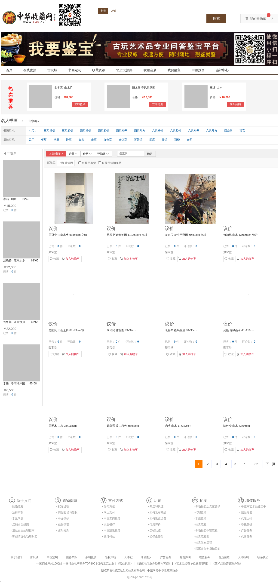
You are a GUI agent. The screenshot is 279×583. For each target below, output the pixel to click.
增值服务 (204, 557)
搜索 (216, 18)
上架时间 (56, 153)
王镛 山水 (216, 87)
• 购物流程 (17, 506)
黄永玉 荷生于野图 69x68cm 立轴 (185, 234)
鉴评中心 (222, 70)
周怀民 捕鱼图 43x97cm (121, 330)
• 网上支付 (108, 512)
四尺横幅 (85, 130)
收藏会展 (150, 70)
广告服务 (165, 557)
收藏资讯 (98, 70)
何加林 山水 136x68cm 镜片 (240, 234)
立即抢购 (80, 104)
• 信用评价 (154, 524)
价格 (87, 153)
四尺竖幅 (103, 130)
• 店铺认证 (154, 530)
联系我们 (262, 557)
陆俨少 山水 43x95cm (236, 425)
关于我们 (16, 557)
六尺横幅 (157, 130)
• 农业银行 (108, 524)
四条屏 (228, 130)
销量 (73, 153)
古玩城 (52, 70)
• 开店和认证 (156, 506)
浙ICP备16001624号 (139, 577)
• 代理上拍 (245, 518)
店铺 (113, 10)
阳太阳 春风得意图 (143, 87)
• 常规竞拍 (200, 518)
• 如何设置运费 (157, 518)
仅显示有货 (89, 163)
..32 (255, 464)
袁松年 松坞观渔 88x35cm (181, 330)
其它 (242, 130)
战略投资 (91, 557)
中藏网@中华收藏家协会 (162, 570)
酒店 (152, 139)
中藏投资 (198, 70)
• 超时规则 (62, 530)
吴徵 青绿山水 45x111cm (238, 330)
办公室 (108, 139)
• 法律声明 (17, 512)
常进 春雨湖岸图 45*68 (20, 383)
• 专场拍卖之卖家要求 (207, 506)
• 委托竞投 (245, 524)
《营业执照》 (125, 563)
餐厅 (44, 139)
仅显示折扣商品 (111, 163)
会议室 (123, 139)
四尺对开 (121, 130)
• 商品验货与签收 (67, 512)
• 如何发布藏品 (157, 512)
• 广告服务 (245, 530)
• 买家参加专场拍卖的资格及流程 (207, 549)
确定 (150, 153)
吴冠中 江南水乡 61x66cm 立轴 (68, 234)
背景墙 (138, 139)
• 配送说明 (62, 506)
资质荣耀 (224, 557)
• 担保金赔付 (156, 536)
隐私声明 (110, 557)
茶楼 (177, 139)
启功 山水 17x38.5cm (178, 425)
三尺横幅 (49, 130)
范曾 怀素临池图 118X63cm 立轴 (127, 234)
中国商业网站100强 (49, 563)
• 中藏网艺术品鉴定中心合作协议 (252, 507)
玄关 (81, 139)
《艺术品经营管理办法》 (227, 563)
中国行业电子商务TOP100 (79, 563)
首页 (9, 70)
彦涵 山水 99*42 (16, 199)
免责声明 (185, 557)
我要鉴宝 (174, 70)
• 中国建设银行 (111, 530)
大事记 (128, 557)
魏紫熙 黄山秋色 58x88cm (123, 425)
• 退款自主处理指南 (23, 530)
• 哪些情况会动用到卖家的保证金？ (24, 537)
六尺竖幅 (175, 130)
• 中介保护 (62, 518)
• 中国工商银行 (111, 518)
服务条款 (71, 557)
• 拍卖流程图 (201, 536)
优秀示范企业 (106, 563)
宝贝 (103, 10)
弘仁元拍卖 (124, 70)
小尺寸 (33, 130)
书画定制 (74, 70)
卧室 (69, 139)
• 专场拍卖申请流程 (206, 530)
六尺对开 (193, 130)
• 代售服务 (245, 536)
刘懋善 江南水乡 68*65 (20, 260)
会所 (189, 139)
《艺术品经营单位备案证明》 (192, 563)
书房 (56, 139)
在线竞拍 (29, 70)
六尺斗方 (211, 130)
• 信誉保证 (62, 524)
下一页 (270, 464)
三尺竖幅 (67, 130)
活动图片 (146, 557)
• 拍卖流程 (200, 524)
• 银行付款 (108, 536)
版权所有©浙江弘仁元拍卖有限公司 (123, 570)
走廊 (94, 139)
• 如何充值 (108, 506)
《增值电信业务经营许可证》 (153, 563)
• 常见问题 (17, 518)
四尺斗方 (139, 130)
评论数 (103, 153)
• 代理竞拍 (200, 512)
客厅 (31, 139)
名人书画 (9, 120)
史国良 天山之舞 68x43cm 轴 (66, 330)
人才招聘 (243, 557)
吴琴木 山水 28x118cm (63, 425)
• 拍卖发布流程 (203, 542)
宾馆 (164, 139)
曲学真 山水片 (64, 87)
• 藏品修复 (245, 512)
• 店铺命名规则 (20, 524)
